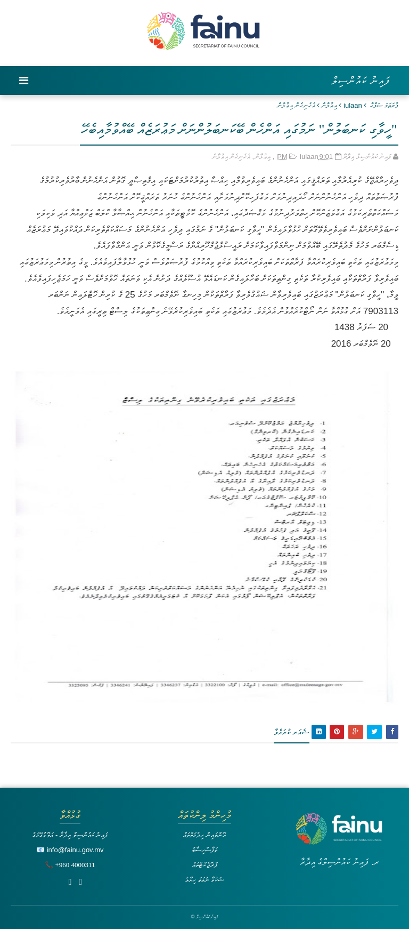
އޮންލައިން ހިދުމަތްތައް (204, 835)
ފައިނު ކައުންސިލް (361, 80)
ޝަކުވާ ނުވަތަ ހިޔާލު (204, 880)
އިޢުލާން (329, 105)
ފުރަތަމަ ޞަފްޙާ (384, 105)
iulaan (352, 105)
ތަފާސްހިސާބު (204, 850)
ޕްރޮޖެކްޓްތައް (204, 865)
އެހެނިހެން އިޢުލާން (296, 105)
